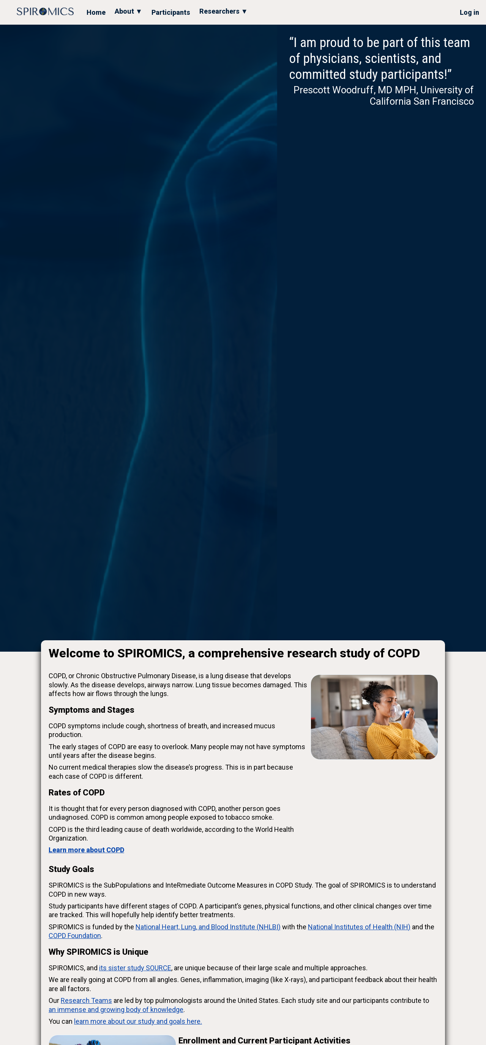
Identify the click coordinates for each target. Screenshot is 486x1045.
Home (96, 12)
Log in (469, 12)
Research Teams (86, 1000)
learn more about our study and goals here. (138, 1021)
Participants (170, 12)
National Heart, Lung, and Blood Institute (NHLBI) (208, 927)
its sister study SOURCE (135, 968)
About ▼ (128, 11)
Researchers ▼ (223, 11)
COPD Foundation (75, 936)
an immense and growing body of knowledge (116, 1010)
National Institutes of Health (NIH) (359, 927)
